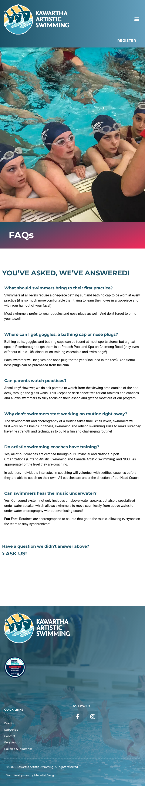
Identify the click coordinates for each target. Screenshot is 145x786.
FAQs (8, 716)
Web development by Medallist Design (30, 775)
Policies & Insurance (18, 748)
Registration (12, 742)
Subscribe (11, 729)
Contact (9, 736)
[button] (137, 19)
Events (9, 723)
